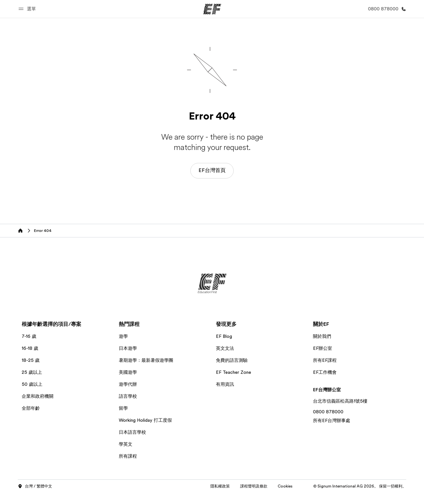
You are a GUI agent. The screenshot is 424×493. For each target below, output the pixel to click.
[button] (28, 9)
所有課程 (128, 456)
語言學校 (128, 396)
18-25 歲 (30, 360)
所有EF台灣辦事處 (331, 420)
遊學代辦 (128, 384)
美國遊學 (128, 372)
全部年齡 (31, 408)
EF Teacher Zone (233, 372)
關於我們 (322, 336)
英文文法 (225, 348)
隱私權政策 (220, 486)
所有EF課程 (325, 360)
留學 (123, 408)
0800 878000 (328, 411)
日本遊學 (128, 348)
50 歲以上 (32, 384)
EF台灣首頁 (212, 170)
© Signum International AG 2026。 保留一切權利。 (359, 486)
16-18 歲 (30, 348)
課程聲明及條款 (253, 486)
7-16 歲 (29, 336)
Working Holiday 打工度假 (145, 420)
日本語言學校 (132, 432)
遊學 (123, 336)
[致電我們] (385, 9)
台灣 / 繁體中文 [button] (35, 486)
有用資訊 (225, 384)
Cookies (285, 486)
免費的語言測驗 (232, 360)
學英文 (125, 444)
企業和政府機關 (37, 396)
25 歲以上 (32, 372)
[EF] (212, 9)
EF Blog (224, 336)
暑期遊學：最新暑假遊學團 (146, 360)
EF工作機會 (325, 372)
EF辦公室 (322, 348)
